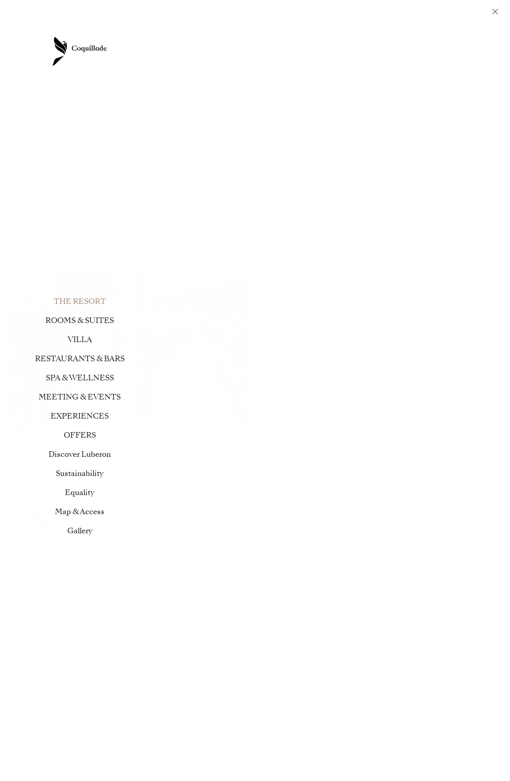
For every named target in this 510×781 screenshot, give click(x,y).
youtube (477, 766)
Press (35, 582)
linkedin (444, 766)
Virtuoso (160, 655)
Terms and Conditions (62, 770)
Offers (67, 20)
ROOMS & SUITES (106, 49)
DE (480, 508)
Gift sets (41, 567)
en (12, 21)
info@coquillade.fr (396, 578)
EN (464, 508)
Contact (41, 20)
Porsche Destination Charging (296, 655)
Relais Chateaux (37, 655)
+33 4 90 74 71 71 (393, 567)
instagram (428, 766)
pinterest (461, 766)
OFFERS (446, 49)
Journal (387, 21)
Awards (39, 597)
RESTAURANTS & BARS (204, 49)
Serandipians (94, 655)
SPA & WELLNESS (275, 49)
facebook (412, 766)
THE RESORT (51, 49)
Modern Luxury (51, 719)
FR (449, 508)
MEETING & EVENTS (341, 49)
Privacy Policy (175, 770)
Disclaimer (125, 770)
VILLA (151, 49)
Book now (467, 21)
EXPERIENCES (402, 49)
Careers (40, 611)
